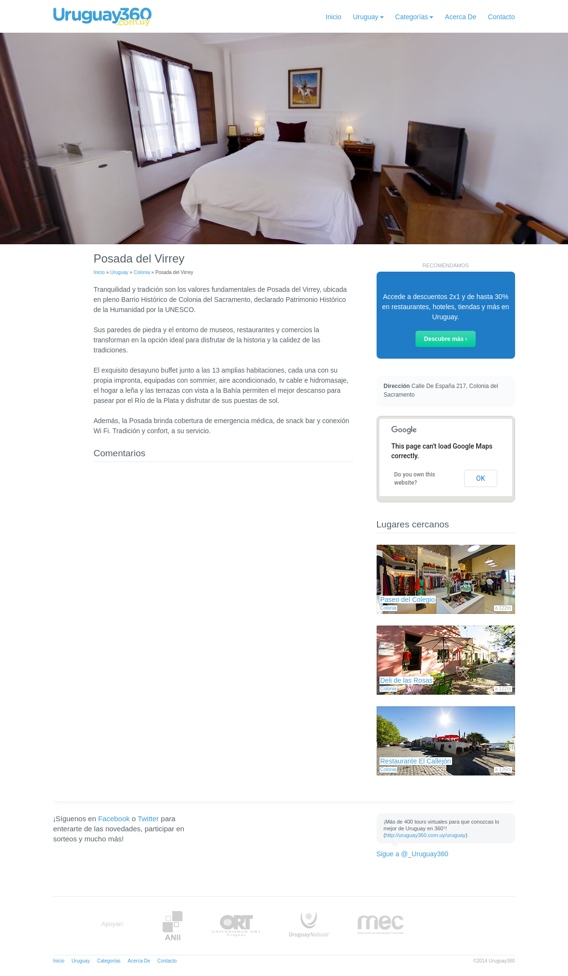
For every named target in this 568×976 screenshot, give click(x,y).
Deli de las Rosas (406, 680)
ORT (236, 925)
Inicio (333, 17)
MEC (380, 925)
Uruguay (366, 17)
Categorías (411, 17)
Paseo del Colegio (407, 599)
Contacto (501, 17)
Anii (173, 925)
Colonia (142, 272)
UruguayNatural (308, 925)
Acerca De (460, 17)
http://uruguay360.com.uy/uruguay (425, 835)
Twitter (148, 818)
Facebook (114, 818)
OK (480, 478)
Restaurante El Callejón (415, 761)
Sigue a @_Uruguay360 (413, 854)
